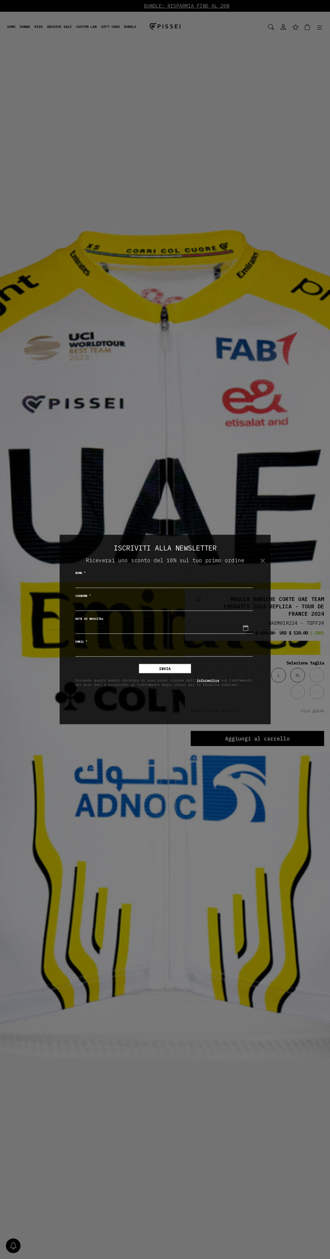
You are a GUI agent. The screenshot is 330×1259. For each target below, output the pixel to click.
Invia (165, 668)
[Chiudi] (263, 561)
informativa (208, 680)
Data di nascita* (89, 619)
